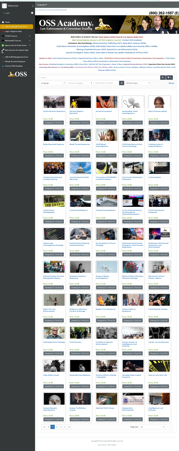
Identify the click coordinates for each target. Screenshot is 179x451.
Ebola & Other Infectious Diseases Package (132, 277)
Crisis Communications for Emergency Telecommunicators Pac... (132, 212)
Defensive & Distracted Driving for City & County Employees (132, 245)
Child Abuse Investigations (102, 145)
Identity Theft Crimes (105, 408)
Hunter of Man (117, 64)
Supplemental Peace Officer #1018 (90, 58)
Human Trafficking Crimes (77, 409)
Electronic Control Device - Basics (156, 277)
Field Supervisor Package (54, 342)
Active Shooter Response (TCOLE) (64, 58)
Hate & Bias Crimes (51, 375)
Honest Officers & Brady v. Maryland (106, 376)
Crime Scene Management (49, 211)
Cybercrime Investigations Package (53, 244)
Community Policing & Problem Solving (52, 178)
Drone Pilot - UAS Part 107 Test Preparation (94, 64)
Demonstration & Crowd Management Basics (53, 277)
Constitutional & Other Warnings (79, 178)
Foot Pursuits (75, 342)
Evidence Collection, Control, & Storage (78, 310)
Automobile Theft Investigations (130, 112)
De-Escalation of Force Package (105, 244)
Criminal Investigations (106, 210)
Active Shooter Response (54, 111)
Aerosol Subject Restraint (76, 112)
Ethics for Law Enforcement (49, 310)
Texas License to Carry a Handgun (126, 67)
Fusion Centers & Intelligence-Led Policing (129, 344)
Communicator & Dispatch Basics (156, 145)
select (64, 83)
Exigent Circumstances (106, 309)
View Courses (44, 10)
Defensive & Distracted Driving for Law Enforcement (158, 245)
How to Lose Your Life (158, 375)
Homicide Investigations (80, 375)
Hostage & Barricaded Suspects (131, 376)
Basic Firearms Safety (158, 111)
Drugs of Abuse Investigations (102, 277)
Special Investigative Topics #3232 (80, 53)
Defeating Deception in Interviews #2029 (63, 64)
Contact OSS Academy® (58, 10)
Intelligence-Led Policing (156, 409)
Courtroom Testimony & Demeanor (132, 178)
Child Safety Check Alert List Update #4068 (113, 46)
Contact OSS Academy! (132, 40)
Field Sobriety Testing (158, 309)
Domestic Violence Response (78, 277)
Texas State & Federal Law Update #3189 (112, 53)
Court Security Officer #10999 (144, 46)
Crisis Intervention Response (156, 211)
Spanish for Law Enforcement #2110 (122, 49)
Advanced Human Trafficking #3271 (107, 43)
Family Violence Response (129, 310)
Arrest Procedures (104, 111)
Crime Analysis (155, 177)
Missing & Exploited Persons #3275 (91, 49)
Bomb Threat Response (80, 144)
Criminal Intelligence (79, 210)
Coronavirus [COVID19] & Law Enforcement (106, 178)
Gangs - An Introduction (159, 342)
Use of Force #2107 (140, 53)
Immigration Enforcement (128, 409)
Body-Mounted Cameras (53, 144)
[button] (163, 77)
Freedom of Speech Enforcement (104, 343)
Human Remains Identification (50, 409)
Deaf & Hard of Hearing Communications (79, 244)
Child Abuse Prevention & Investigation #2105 (76, 46)
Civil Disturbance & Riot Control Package (132, 145)
